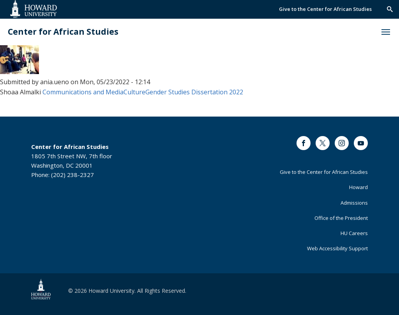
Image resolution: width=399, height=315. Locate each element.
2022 (236, 92)
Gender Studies (167, 92)
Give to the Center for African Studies (325, 8)
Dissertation (209, 92)
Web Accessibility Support (337, 248)
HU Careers (354, 233)
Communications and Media (83, 92)
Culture (134, 92)
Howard (358, 187)
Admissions (354, 202)
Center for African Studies (63, 32)
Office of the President (341, 217)
